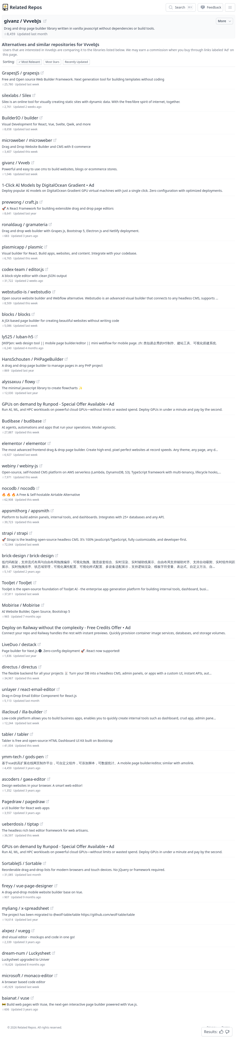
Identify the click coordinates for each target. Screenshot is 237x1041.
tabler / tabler (15, 734)
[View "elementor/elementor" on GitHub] (49, 443)
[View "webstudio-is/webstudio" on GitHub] (54, 292)
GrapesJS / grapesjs (20, 73)
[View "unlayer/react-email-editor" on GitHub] (58, 689)
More (225, 21)
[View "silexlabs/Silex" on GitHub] (34, 95)
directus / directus (19, 667)
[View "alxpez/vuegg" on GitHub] (33, 930)
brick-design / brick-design (28, 555)
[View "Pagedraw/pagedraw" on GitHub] (47, 801)
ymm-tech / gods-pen (23, 756)
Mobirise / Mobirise (21, 605)
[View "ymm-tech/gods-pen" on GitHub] (46, 756)
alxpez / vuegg (16, 930)
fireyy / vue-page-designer (27, 886)
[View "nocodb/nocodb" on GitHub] (38, 488)
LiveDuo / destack (19, 644)
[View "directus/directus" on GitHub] (40, 667)
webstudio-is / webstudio (26, 292)
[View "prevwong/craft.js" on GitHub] (41, 202)
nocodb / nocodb (18, 488)
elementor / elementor (24, 443)
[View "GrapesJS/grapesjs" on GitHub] (42, 73)
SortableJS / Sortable (22, 863)
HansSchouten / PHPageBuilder (32, 359)
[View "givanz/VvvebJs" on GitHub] (45, 21)
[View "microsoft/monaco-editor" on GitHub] (56, 975)
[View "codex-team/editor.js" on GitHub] (46, 269)
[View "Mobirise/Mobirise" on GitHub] (42, 605)
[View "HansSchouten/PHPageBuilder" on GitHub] (66, 359)
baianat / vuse (15, 998)
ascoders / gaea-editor (24, 779)
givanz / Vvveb (16, 162)
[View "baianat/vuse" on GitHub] (32, 998)
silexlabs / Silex (16, 95)
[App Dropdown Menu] (230, 7)
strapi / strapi (15, 533)
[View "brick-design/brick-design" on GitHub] (56, 555)
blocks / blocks (16, 314)
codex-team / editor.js (23, 269)
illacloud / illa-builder (22, 712)
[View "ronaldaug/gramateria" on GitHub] (50, 224)
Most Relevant (29, 62)
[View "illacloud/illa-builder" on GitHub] (45, 712)
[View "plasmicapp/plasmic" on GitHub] (45, 247)
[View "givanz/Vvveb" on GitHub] (32, 163)
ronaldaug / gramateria (24, 224)
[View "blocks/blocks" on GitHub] (33, 314)
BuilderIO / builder (20, 118)
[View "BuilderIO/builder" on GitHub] (41, 118)
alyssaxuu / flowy (18, 381)
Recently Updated (76, 62)
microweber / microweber (27, 140)
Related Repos (26, 7)
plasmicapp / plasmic (22, 247)
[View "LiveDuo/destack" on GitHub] (39, 644)
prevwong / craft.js (20, 202)
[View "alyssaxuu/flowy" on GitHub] (38, 381)
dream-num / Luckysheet (26, 953)
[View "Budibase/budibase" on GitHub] (44, 421)
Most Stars (52, 62)
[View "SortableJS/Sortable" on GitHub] (44, 863)
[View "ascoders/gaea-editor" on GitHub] (48, 779)
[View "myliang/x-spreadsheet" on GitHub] (52, 908)
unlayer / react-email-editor (28, 689)
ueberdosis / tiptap (20, 824)
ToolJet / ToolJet (17, 582)
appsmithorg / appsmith (25, 510)
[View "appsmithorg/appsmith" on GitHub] (52, 511)
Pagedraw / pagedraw (23, 801)
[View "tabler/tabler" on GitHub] (31, 734)
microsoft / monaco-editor (27, 975)
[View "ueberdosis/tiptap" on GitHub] (41, 824)
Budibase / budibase (22, 421)
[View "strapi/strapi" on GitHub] (30, 533)
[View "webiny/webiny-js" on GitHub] (41, 466)
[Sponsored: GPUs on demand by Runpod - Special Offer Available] (118, 406)
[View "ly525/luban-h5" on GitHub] (36, 337)
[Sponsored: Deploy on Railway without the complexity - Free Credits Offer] (118, 629)
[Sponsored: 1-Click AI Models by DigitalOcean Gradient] (118, 187)
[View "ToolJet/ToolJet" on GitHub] (35, 582)
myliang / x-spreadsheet (25, 908)
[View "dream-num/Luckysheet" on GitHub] (53, 953)
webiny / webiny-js (20, 466)
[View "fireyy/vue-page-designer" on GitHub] (56, 886)
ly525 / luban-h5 (17, 336)
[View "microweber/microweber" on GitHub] (55, 140)
